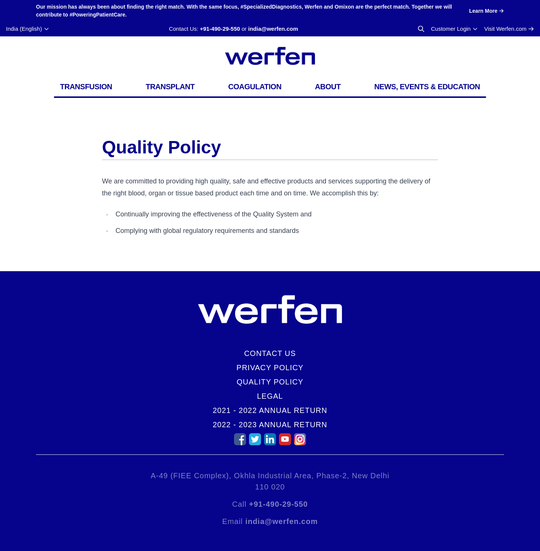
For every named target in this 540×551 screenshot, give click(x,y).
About (328, 87)
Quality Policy (270, 382)
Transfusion (86, 87)
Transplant (170, 87)
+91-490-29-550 (220, 29)
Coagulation (254, 87)
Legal (270, 396)
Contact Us (270, 353)
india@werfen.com (273, 29)
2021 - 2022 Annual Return (270, 410)
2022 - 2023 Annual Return (270, 424)
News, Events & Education (427, 87)
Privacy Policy (270, 367)
